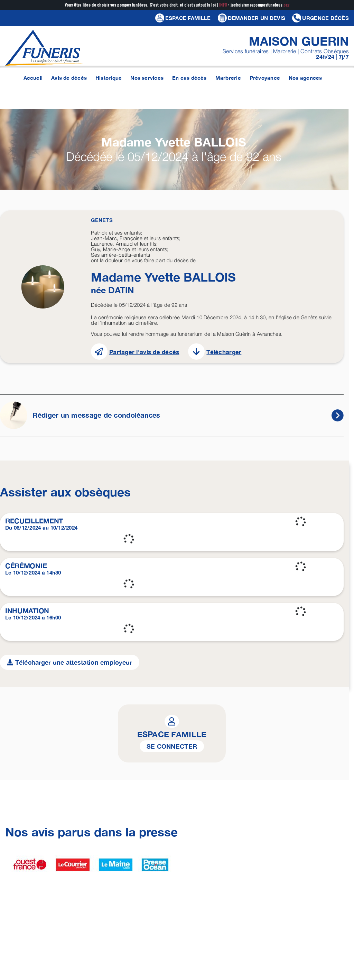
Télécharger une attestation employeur (69, 662)
